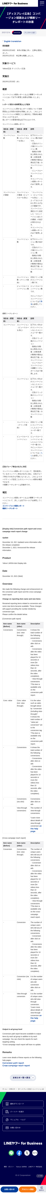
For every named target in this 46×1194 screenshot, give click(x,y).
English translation (12, 41)
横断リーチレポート (10, 508)
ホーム (4, 1089)
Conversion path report (13, 1063)
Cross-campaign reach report (16, 1065)
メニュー (42, 3)
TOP (40, 1176)
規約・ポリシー (9, 1167)
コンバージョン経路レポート (13, 505)
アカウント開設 (28, 1189)
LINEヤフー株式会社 (35, 1167)
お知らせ (12, 1089)
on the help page (36, 829)
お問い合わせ (9, 1189)
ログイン (41, 1190)
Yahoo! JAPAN (21, 1167)
